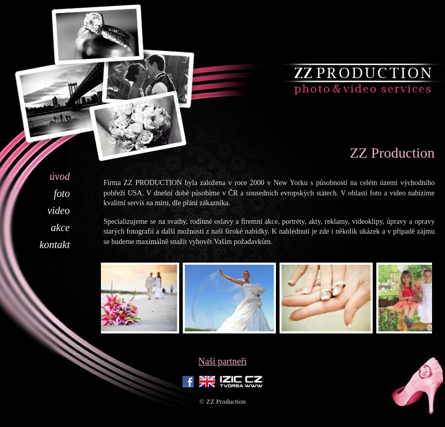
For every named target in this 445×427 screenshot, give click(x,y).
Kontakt (54, 244)
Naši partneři (222, 361)
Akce (60, 227)
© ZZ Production (222, 401)
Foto (62, 193)
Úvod (60, 176)
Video (59, 210)
